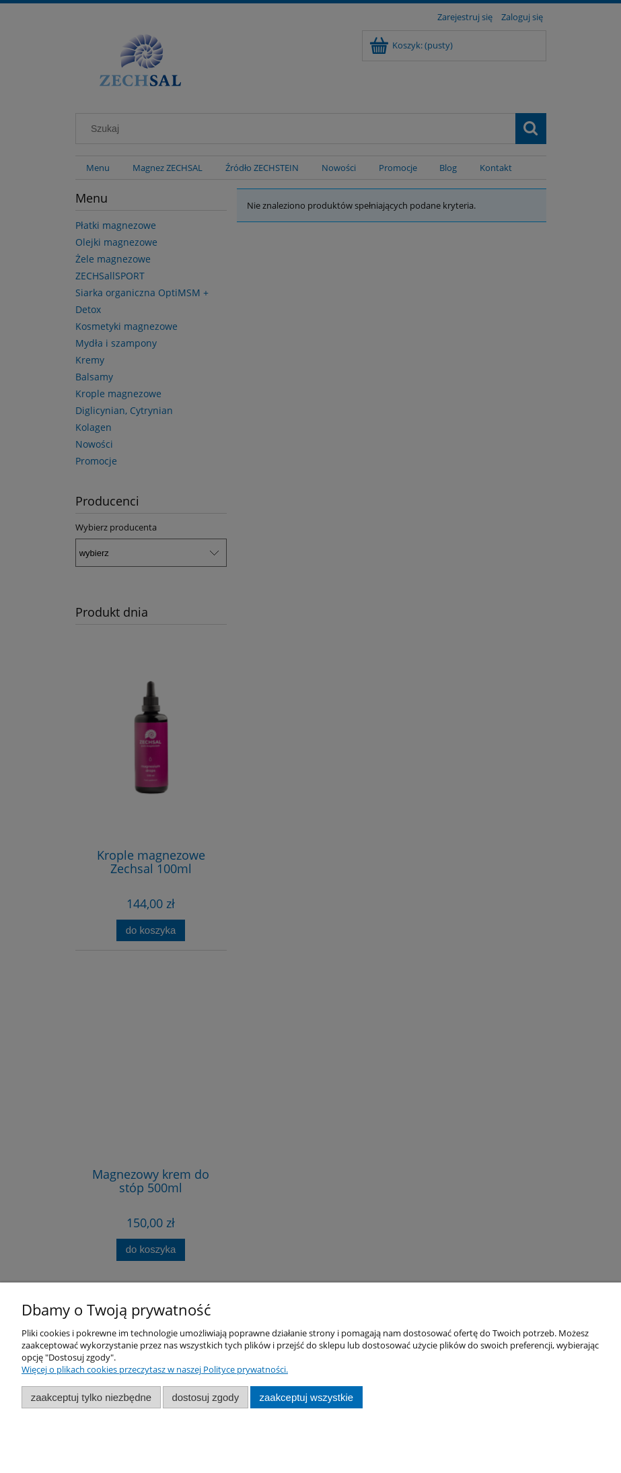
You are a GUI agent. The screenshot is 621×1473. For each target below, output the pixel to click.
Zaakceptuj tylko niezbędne (91, 1397)
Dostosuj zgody (205, 1397)
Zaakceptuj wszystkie (306, 1397)
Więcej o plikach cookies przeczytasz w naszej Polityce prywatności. (155, 1369)
